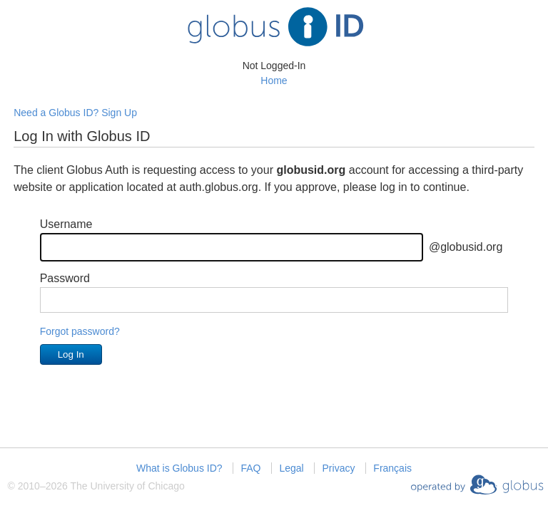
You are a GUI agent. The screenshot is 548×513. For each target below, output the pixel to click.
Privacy (339, 468)
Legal (291, 468)
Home (273, 80)
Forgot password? (80, 331)
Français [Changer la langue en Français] (392, 468)
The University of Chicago (127, 486)
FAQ (250, 468)
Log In (71, 354)
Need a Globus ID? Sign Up (75, 112)
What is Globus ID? (179, 468)
